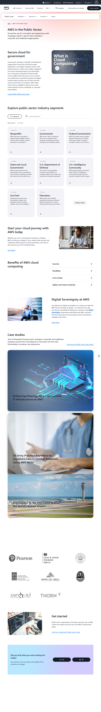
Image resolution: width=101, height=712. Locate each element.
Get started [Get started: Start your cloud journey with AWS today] (11, 250)
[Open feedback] (99, 356)
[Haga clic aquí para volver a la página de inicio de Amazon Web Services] (6, 9)
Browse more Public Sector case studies (80, 344)
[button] (29, 8)
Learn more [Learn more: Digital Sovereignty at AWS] (55, 322)
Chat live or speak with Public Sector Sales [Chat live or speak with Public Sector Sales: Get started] (66, 632)
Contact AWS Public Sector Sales (19, 94)
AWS (9, 23)
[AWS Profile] (96, 2)
